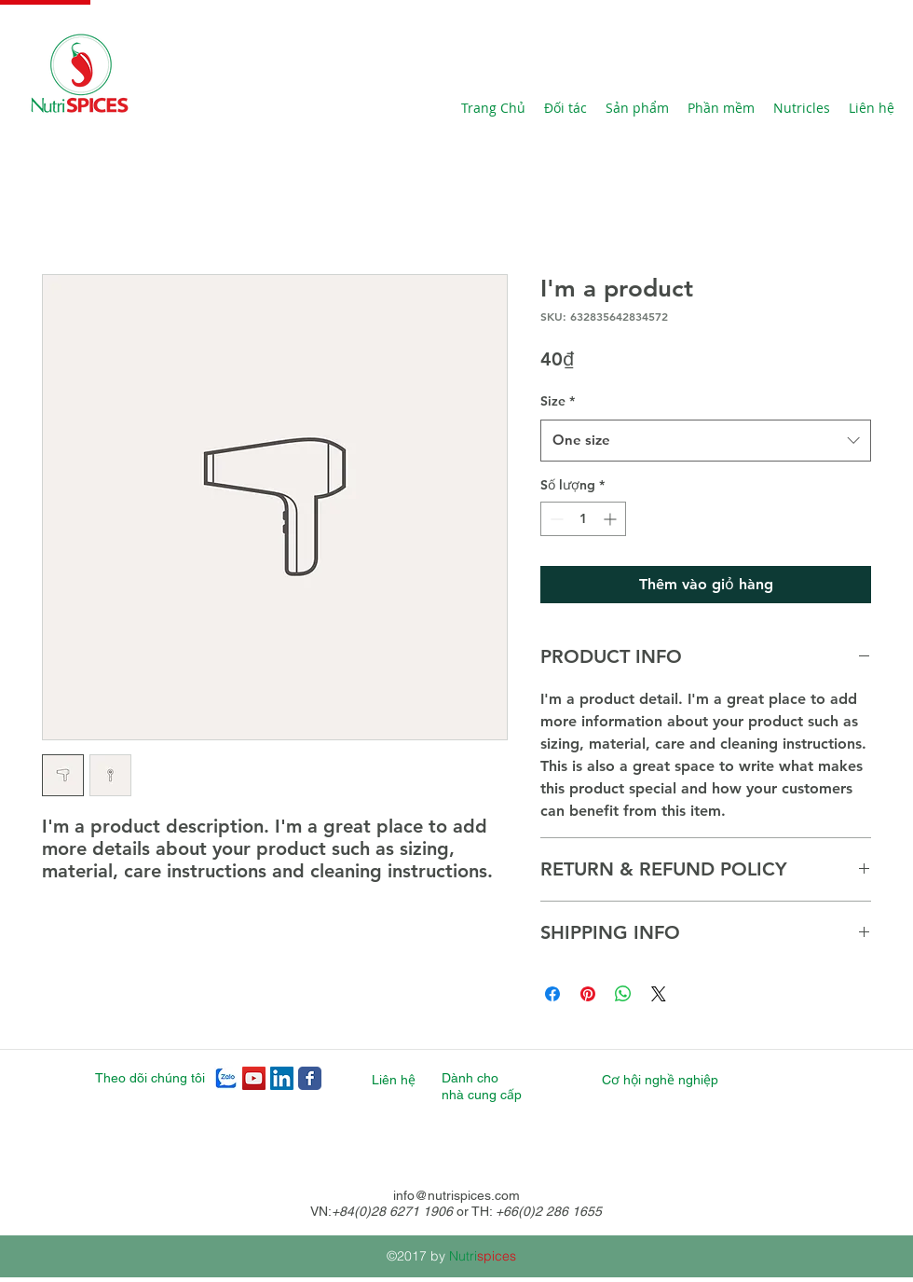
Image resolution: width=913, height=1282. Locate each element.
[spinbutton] (583, 519)
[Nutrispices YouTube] (254, 1078)
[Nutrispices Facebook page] (309, 1078)
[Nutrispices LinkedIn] (281, 1078)
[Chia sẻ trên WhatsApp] (623, 994)
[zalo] (226, 1078)
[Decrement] (554, 519)
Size (557, 401)
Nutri (463, 1256)
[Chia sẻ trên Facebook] (552, 994)
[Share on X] (658, 994)
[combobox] (705, 440)
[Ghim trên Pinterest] (588, 994)
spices (496, 1256)
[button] (721, 108)
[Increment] (611, 519)
